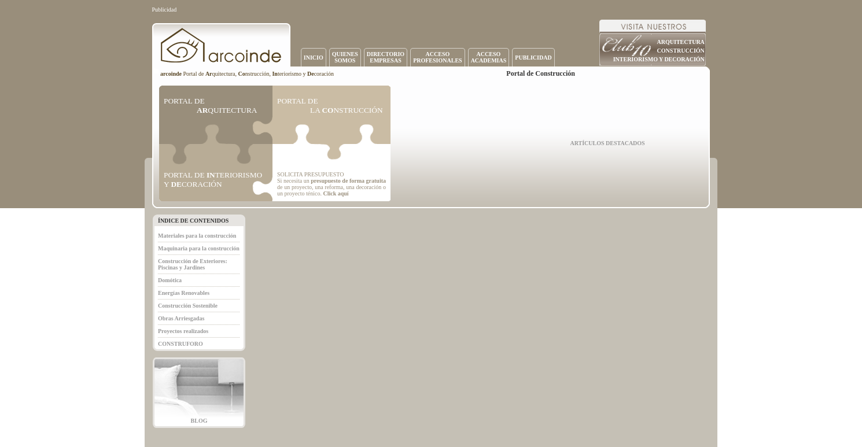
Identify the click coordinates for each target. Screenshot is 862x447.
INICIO (313, 57)
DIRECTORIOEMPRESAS (385, 57)
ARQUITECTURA (681, 42)
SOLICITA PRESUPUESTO (310, 174)
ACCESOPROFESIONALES (437, 57)
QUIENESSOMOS (345, 57)
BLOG (199, 421)
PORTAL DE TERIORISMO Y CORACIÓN (213, 180)
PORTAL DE (210, 105)
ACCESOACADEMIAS (489, 57)
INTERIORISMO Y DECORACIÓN (659, 59)
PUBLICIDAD (533, 57)
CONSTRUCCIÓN (681, 50)
